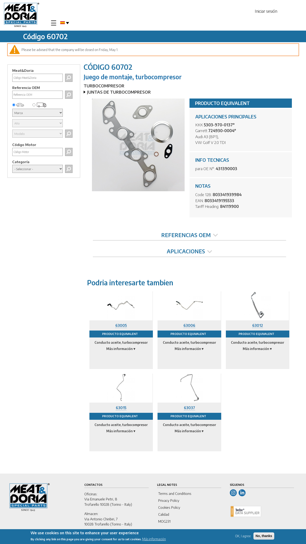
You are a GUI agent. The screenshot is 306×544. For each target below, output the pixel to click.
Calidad (163, 514)
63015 (121, 407)
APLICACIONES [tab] (189, 251)
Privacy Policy (168, 500)
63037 (189, 407)
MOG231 (164, 521)
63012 (257, 325)
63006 (189, 325)
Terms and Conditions (174, 493)
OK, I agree (243, 536)
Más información (154, 539)
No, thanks (264, 536)
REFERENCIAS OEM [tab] (189, 235)
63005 (121, 325)
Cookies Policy (169, 507)
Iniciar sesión (266, 11)
